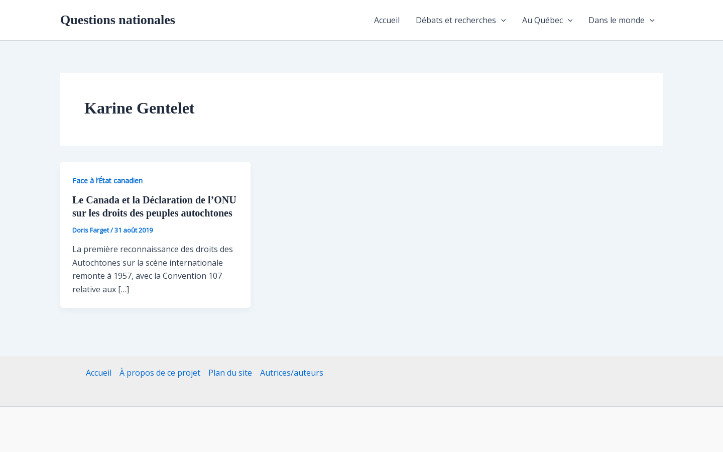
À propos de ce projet (159, 372)
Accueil (387, 20)
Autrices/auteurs (291, 372)
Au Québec (547, 20)
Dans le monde (621, 20)
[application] (501, 20)
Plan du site (230, 372)
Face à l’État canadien (107, 180)
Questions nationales (117, 20)
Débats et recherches (461, 20)
